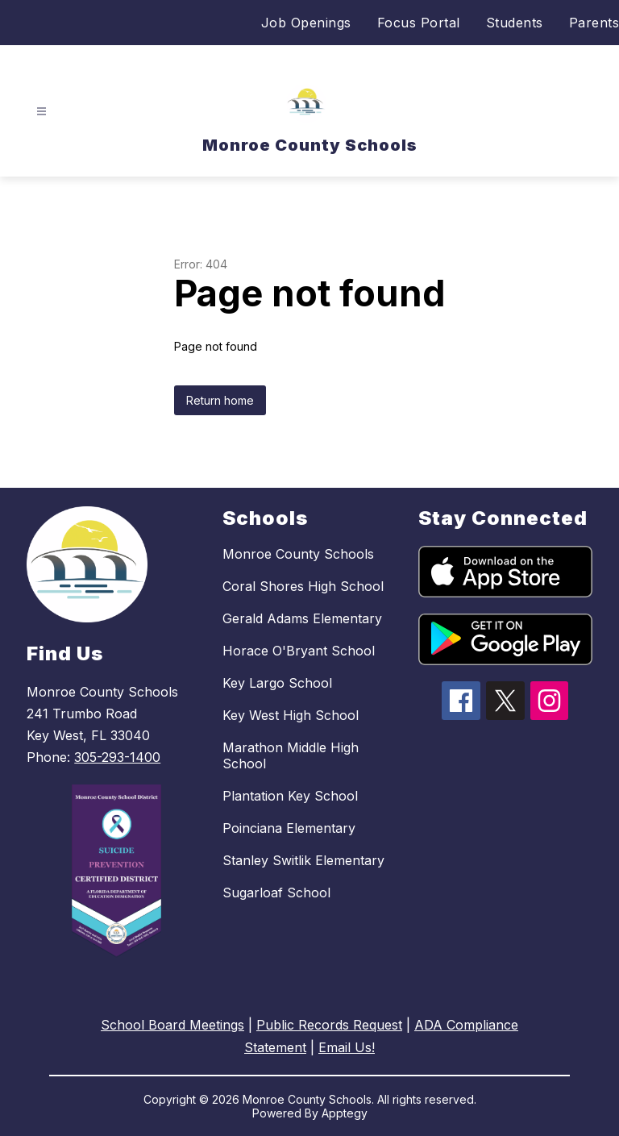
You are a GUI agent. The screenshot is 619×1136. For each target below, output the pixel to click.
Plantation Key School (290, 796)
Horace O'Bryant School (298, 651)
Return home (220, 400)
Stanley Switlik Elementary (303, 860)
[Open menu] (41, 111)
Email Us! (346, 1047)
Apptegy (345, 1113)
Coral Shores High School (303, 586)
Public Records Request (329, 1025)
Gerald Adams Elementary (302, 618)
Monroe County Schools (298, 554)
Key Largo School (277, 683)
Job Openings (306, 23)
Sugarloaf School (276, 892)
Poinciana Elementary (288, 828)
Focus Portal (418, 23)
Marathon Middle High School (290, 755)
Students (514, 23)
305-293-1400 (117, 757)
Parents (594, 23)
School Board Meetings (172, 1025)
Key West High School (290, 715)
